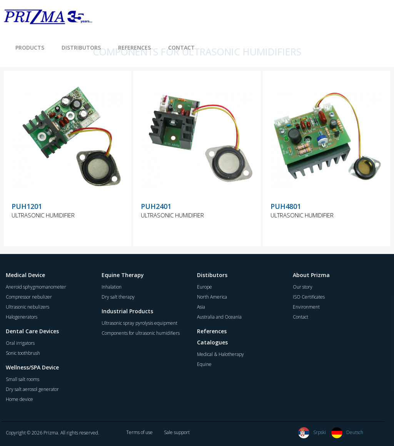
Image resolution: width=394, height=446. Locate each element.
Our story (302, 287)
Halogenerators (21, 317)
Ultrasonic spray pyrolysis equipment (139, 323)
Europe (204, 287)
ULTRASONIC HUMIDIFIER (43, 215)
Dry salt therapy (118, 297)
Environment (306, 307)
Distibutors (212, 275)
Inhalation (112, 287)
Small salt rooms (22, 379)
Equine (204, 364)
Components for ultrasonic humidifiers (141, 333)
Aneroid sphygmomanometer (36, 287)
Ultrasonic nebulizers (27, 307)
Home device (19, 399)
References (212, 331)
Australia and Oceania (219, 317)
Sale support (177, 432)
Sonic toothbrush (23, 353)
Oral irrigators (20, 343)
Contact (300, 317)
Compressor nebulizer (29, 297)
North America (212, 297)
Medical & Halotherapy (220, 354)
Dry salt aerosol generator (32, 389)
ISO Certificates (309, 297)
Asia (201, 307)
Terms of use (139, 432)
